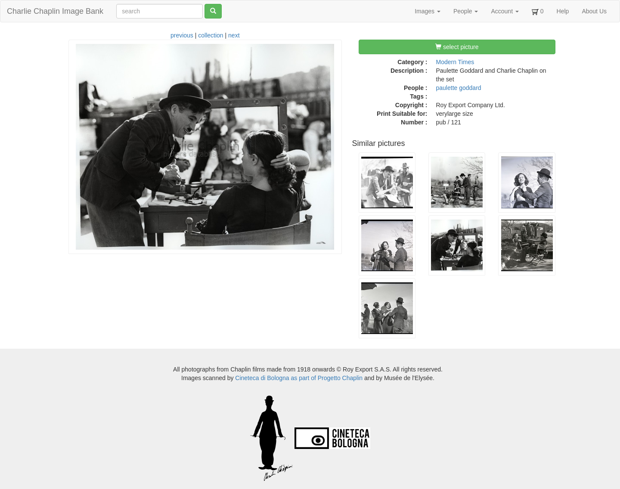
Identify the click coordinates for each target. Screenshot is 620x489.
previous (181, 35)
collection (210, 35)
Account (504, 11)
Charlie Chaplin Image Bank (55, 11)
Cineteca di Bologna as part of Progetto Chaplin (299, 377)
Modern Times (455, 62)
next (233, 35)
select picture (456, 46)
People (465, 11)
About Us (594, 11)
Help (563, 11)
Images (427, 11)
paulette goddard (458, 87)
